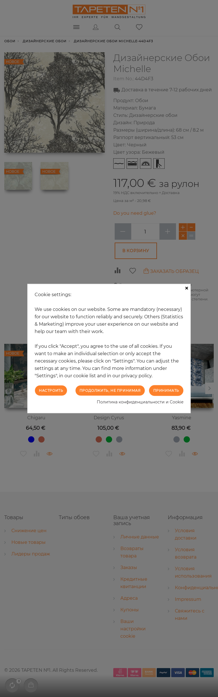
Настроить (51, 390)
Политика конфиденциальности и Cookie (140, 402)
